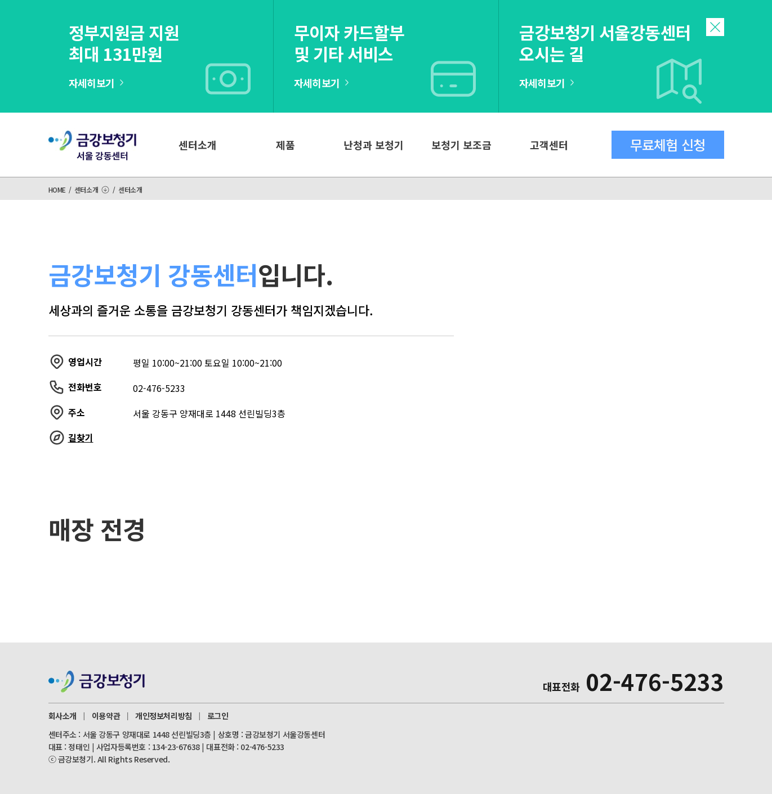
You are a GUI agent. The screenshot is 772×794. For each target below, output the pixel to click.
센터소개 (198, 144)
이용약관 (106, 715)
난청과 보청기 (373, 144)
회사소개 (62, 715)
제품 (285, 144)
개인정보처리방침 (163, 715)
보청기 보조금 (461, 144)
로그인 (218, 715)
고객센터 (549, 144)
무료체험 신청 (668, 144)
